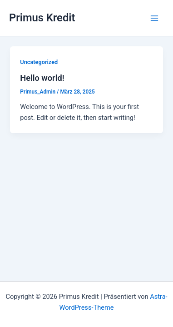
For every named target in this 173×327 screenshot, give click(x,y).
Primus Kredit (42, 17)
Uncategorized (39, 62)
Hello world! (42, 78)
